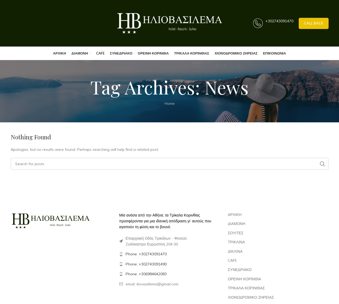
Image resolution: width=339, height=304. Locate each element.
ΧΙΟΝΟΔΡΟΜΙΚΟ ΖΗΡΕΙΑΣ (251, 297)
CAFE (232, 260)
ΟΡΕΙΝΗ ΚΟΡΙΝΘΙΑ (244, 279)
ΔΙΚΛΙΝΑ (235, 251)
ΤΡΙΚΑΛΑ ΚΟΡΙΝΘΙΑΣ (246, 288)
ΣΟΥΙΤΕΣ (236, 233)
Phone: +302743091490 (146, 264)
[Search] (170, 164)
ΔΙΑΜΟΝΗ (236, 223)
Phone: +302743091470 (146, 254)
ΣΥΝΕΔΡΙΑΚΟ (240, 269)
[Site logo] (170, 22)
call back (313, 23)
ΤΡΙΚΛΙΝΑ (236, 242)
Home (170, 103)
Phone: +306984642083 (146, 274)
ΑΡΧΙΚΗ (234, 214)
